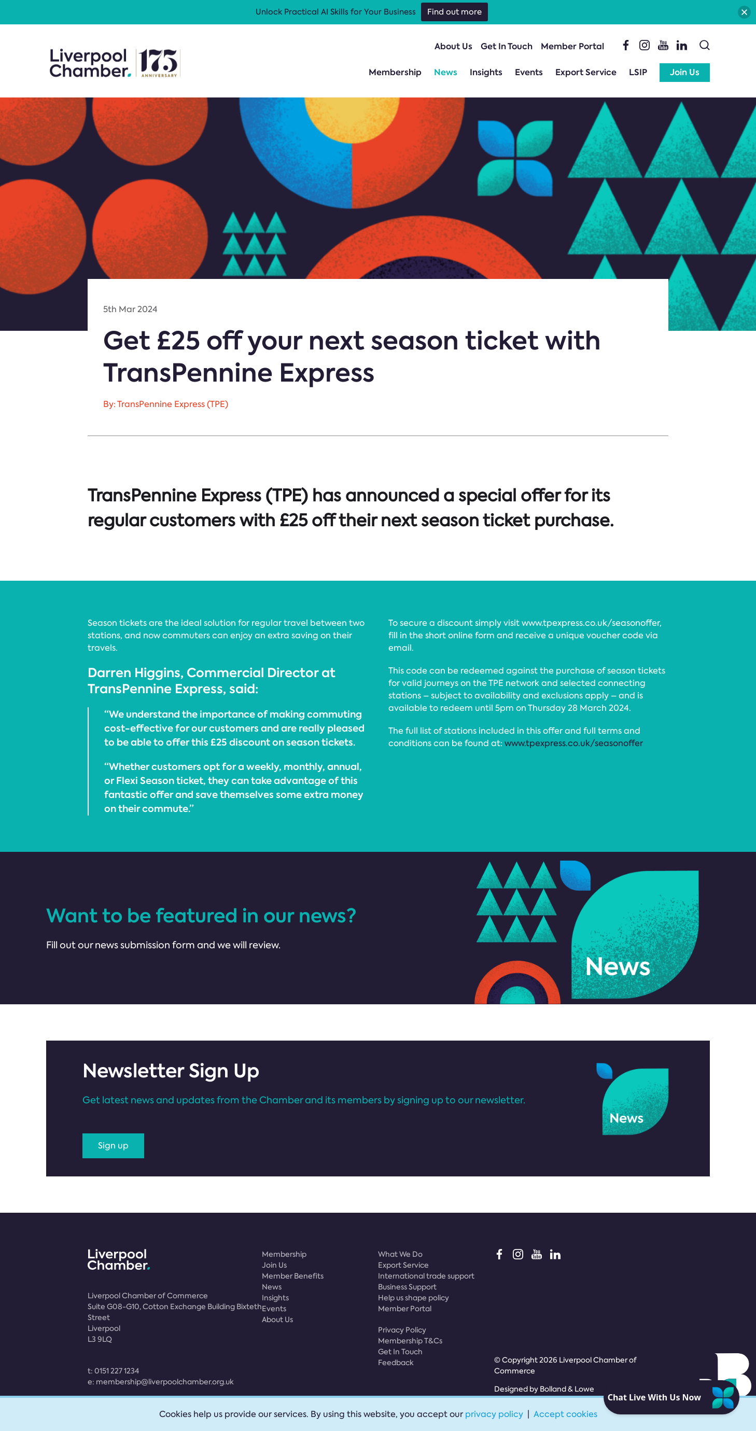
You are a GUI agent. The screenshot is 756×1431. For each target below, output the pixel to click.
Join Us (684, 72)
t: (113, 1371)
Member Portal (572, 46)
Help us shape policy (413, 1297)
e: (161, 1381)
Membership (395, 72)
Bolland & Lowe (567, 1389)
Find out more (454, 12)
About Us (453, 46)
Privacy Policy (402, 1330)
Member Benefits (293, 1276)
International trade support (426, 1276)
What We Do (400, 1254)
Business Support (407, 1287)
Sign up (113, 1145)
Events (529, 72)
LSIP (638, 72)
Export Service (586, 72)
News (445, 72)
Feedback (396, 1362)
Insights (486, 72)
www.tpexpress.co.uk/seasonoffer (574, 743)
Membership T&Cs (410, 1340)
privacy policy (494, 1414)
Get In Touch (507, 46)
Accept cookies (565, 1414)
